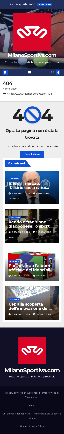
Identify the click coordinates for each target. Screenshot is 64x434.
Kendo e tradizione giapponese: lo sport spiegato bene (29, 226)
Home (32, 405)
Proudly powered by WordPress (22, 393)
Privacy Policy (36, 426)
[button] (52, 72)
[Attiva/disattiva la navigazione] (29, 72)
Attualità (14, 179)
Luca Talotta (43, 275)
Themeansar (31, 397)
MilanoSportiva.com (32, 55)
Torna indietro (32, 154)
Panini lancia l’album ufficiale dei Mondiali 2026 (29, 270)
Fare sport (15, 217)
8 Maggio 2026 (21, 193)
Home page (10, 88)
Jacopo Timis (43, 314)
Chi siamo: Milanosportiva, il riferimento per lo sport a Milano (32, 415)
